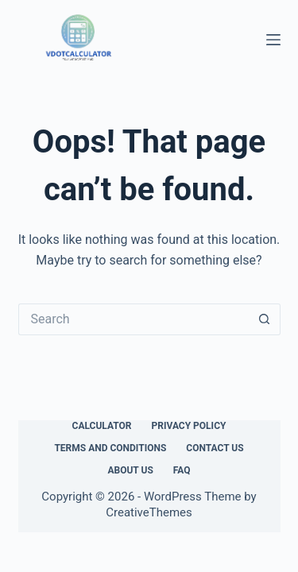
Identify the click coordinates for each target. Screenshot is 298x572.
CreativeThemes (149, 512)
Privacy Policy (189, 425)
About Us (130, 470)
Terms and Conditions (110, 448)
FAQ (182, 470)
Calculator (102, 425)
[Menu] (273, 40)
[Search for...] (133, 319)
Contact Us (214, 448)
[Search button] (265, 319)
